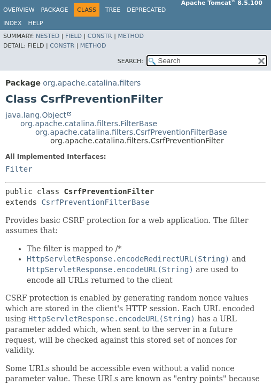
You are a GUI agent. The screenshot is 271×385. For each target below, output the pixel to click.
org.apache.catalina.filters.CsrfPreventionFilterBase (131, 132)
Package (54, 9)
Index (12, 23)
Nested (47, 36)
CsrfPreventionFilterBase (95, 202)
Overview (19, 9)
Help (35, 23)
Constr (100, 36)
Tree (112, 9)
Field (73, 36)
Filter (19, 169)
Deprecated (146, 9)
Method (131, 36)
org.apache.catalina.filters (92, 83)
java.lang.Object (35, 115)
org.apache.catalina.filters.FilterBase (88, 123)
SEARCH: (130, 61)
